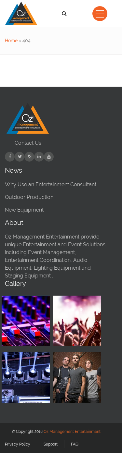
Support (51, 444)
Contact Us (28, 143)
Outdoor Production (29, 197)
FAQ (74, 444)
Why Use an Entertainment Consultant (50, 184)
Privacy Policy (17, 444)
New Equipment (24, 210)
